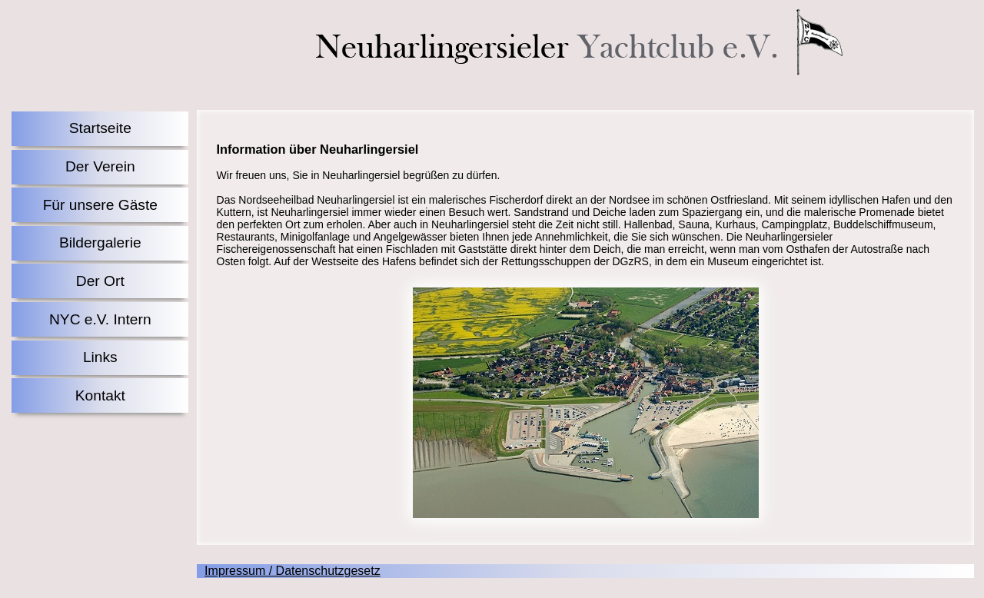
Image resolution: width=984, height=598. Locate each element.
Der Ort (100, 281)
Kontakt (100, 395)
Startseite (100, 128)
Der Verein (100, 166)
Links (100, 357)
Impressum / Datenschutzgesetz (292, 570)
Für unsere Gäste (100, 205)
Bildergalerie (100, 242)
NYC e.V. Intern (100, 319)
